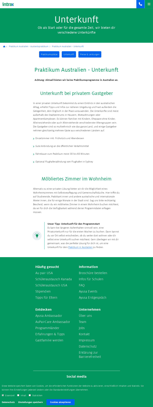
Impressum (87, 340)
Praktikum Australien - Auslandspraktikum (29, 46)
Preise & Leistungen (90, 54)
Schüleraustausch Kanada (53, 279)
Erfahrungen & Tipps (50, 334)
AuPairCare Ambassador (52, 322)
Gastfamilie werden (49, 340)
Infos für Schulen (91, 279)
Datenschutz (8, 402)
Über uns (85, 316)
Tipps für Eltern (46, 297)
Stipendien (43, 291)
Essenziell (10, 395)
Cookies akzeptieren (60, 402)
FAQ (82, 285)
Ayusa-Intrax (5, 46)
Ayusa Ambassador (48, 316)
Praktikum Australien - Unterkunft (68, 46)
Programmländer (47, 328)
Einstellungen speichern (30, 402)
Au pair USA (44, 273)
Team (82, 322)
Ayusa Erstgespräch (92, 297)
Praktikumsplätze (49, 54)
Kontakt (84, 334)
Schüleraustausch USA (51, 285)
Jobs (82, 328)
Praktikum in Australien (80, 247)
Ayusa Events (88, 291)
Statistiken (37, 395)
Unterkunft (69, 54)
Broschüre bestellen (93, 273)
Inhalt (23, 395)
